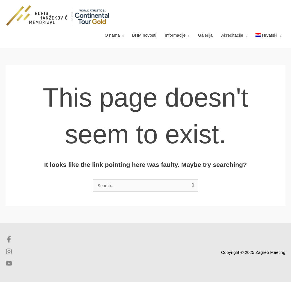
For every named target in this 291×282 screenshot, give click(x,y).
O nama (112, 35)
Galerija (205, 35)
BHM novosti (144, 35)
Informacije (175, 35)
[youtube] (9, 265)
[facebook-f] (10, 241)
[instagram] (10, 253)
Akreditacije (232, 35)
